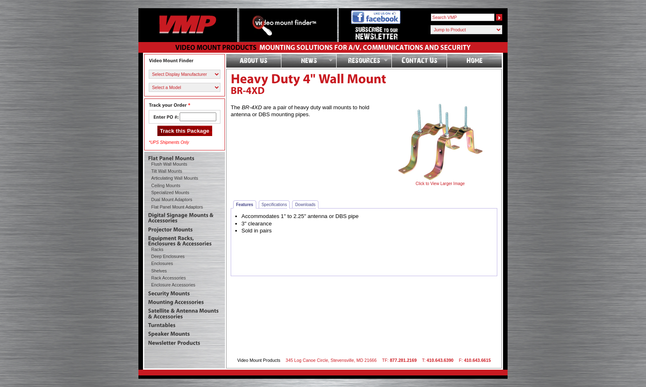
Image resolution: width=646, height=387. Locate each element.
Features (246, 204)
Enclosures (162, 263)
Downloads (306, 204)
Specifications (276, 204)
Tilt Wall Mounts (166, 171)
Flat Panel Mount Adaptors (177, 206)
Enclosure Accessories (173, 284)
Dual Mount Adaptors (171, 199)
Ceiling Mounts (165, 185)
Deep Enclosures (168, 256)
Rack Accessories (168, 277)
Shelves (159, 270)
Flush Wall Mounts (169, 164)
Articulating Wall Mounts (174, 178)
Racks (157, 249)
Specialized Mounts (170, 192)
